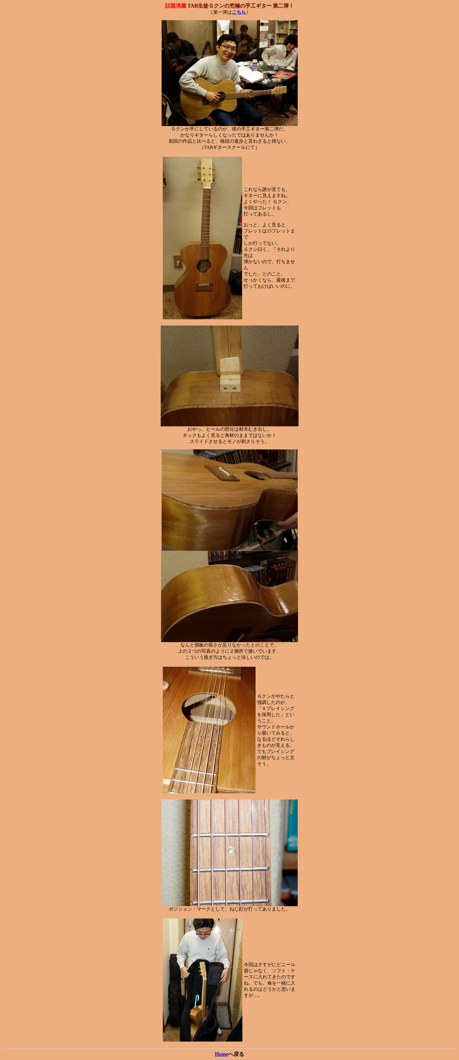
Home (221, 1054)
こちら (239, 12)
